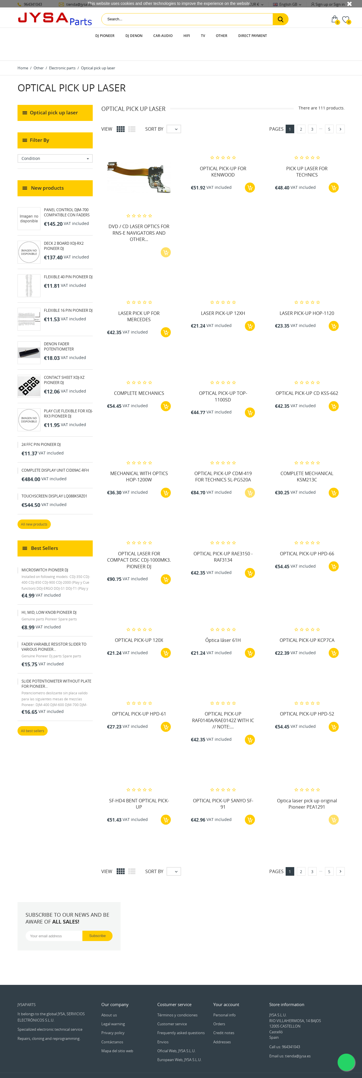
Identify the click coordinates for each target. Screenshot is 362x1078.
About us (109, 998)
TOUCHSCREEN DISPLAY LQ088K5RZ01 (54, 479)
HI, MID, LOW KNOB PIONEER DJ (49, 596)
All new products (34, 507)
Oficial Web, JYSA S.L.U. (176, 1034)
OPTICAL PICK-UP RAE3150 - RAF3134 (223, 540)
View (106, 112)
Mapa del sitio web (117, 1034)
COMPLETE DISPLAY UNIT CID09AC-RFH (55, 453)
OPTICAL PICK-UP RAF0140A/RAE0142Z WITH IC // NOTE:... (223, 704)
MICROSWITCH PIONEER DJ (45, 553)
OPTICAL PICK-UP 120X (139, 624)
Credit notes (223, 1016)
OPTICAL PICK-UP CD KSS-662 (307, 377)
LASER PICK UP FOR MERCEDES (139, 300)
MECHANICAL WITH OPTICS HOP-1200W (139, 460)
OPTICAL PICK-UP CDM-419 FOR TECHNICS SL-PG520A (223, 460)
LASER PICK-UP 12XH (223, 297)
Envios (163, 1025)
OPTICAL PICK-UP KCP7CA (307, 624)
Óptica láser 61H (223, 624)
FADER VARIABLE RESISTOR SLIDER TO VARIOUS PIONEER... (54, 630)
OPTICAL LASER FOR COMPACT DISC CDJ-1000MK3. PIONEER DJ (139, 543)
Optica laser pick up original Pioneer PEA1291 (307, 787)
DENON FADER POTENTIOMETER (59, 330)
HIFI (186, 35)
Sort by (154, 112)
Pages (276, 112)
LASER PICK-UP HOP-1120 (307, 297)
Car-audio (163, 35)
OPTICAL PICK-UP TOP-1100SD (223, 380)
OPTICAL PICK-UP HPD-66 (307, 537)
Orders (219, 1007)
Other (221, 35)
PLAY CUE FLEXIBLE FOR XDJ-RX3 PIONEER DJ (68, 397)
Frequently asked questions (181, 1016)
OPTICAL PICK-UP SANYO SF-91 (223, 787)
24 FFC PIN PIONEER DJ (41, 428)
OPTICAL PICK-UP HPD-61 (139, 697)
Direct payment (252, 35)
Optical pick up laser (54, 96)
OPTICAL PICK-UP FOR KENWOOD (223, 155)
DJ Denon (133, 35)
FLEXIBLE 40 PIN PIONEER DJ (68, 260)
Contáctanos (112, 1025)
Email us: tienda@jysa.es (290, 1039)
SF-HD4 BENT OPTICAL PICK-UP (139, 787)
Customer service (172, 1007)
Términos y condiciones (177, 998)
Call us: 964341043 (284, 1030)
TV (203, 35)
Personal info (224, 998)
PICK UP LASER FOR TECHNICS (307, 155)
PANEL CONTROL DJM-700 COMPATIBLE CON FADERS (67, 196)
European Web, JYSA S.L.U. (179, 1043)
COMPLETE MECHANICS (139, 377)
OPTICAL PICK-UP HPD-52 (307, 697)
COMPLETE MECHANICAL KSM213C (306, 460)
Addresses (222, 1025)
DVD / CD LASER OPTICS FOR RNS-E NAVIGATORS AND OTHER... (139, 216)
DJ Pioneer (105, 35)
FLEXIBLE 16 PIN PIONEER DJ (68, 294)
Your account (226, 988)
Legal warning (113, 1007)
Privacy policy (113, 1016)
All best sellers (32, 714)
